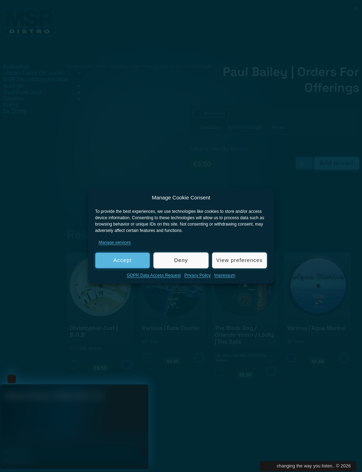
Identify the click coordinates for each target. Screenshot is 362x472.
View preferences (239, 260)
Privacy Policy (197, 275)
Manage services (115, 242)
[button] (263, 197)
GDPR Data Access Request (154, 275)
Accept (122, 260)
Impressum (224, 275)
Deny (181, 260)
